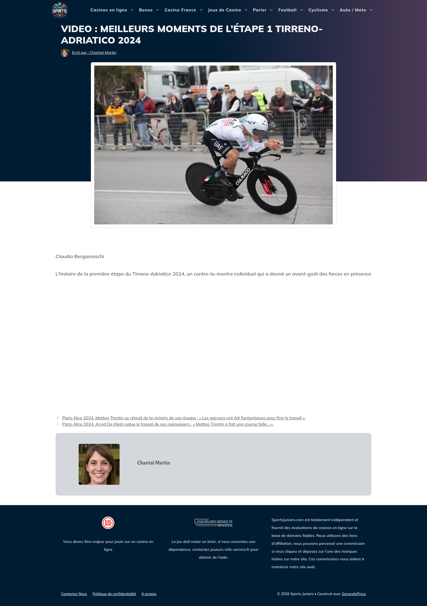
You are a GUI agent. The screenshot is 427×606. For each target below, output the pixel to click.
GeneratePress (354, 594)
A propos (149, 594)
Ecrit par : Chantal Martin (94, 52)
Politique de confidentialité (114, 594)
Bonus (150, 10)
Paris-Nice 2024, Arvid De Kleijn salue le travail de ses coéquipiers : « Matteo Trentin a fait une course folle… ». (167, 424)
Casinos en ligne (113, 10)
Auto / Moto (358, 10)
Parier (264, 10)
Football (292, 10)
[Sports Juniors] (59, 10)
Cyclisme (323, 10)
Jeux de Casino (229, 10)
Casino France (185, 10)
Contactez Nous (74, 594)
